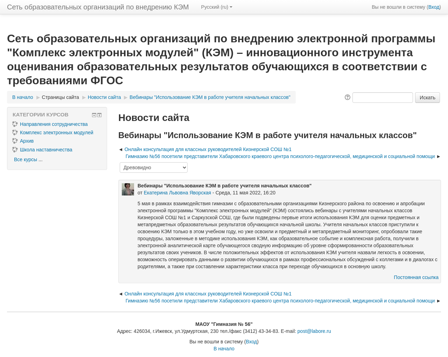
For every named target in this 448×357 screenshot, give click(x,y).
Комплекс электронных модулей (52, 132)
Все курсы (25, 159)
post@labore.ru (314, 331)
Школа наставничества (42, 149)
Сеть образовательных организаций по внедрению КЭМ (98, 7)
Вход (434, 7)
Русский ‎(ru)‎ (217, 7)
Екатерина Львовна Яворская (177, 192)
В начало (224, 348)
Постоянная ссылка (416, 277)
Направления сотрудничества (50, 124)
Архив (23, 141)
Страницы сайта (60, 97)
